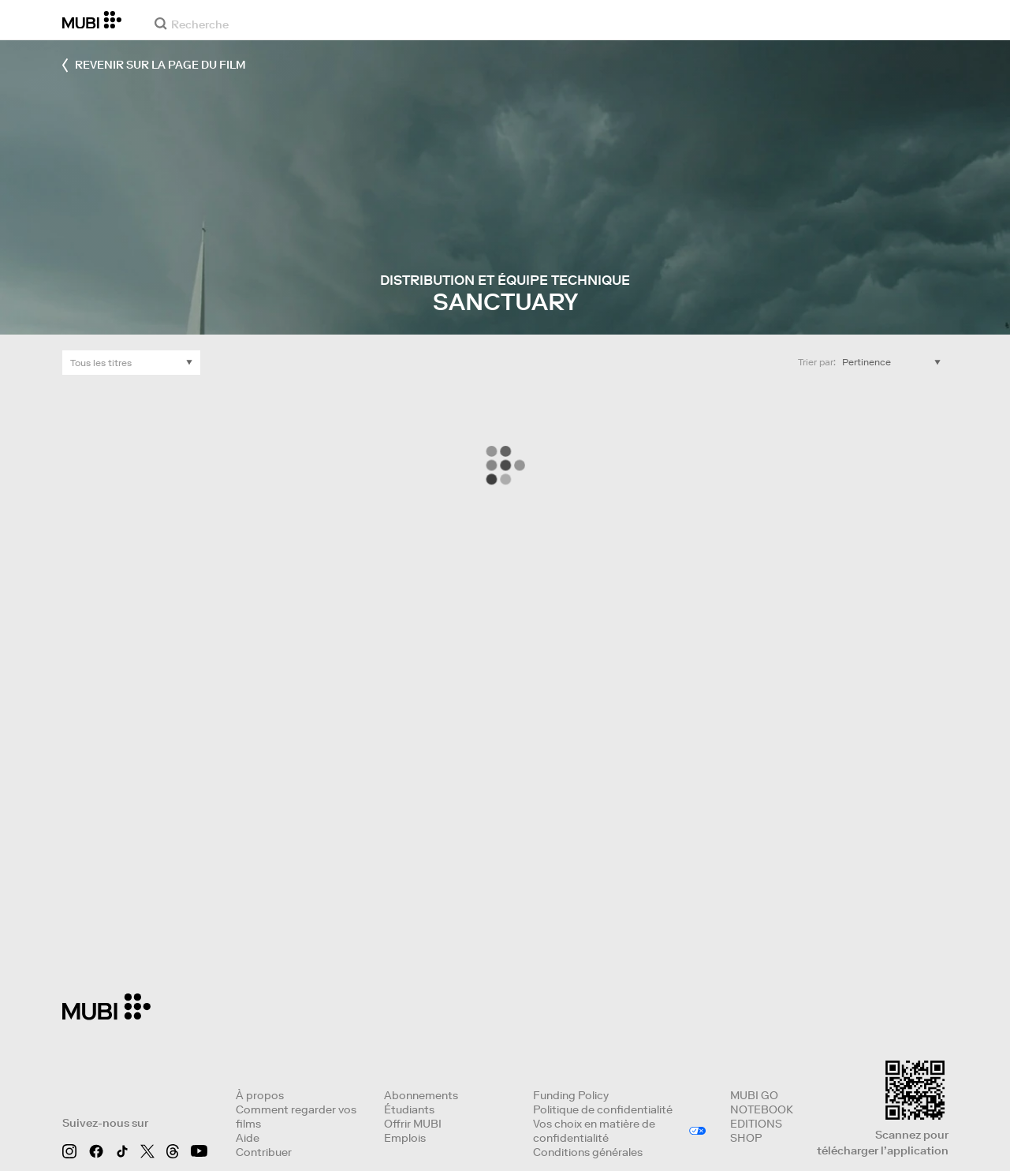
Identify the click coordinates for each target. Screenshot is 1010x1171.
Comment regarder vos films (296, 1116)
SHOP (746, 1138)
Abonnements (421, 1095)
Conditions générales (588, 1152)
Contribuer (264, 1152)
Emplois (405, 1138)
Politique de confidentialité (603, 1109)
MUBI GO (754, 1095)
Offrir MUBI (413, 1124)
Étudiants (409, 1109)
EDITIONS (756, 1124)
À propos (260, 1095)
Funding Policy (571, 1095)
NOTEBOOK (761, 1109)
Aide (247, 1138)
